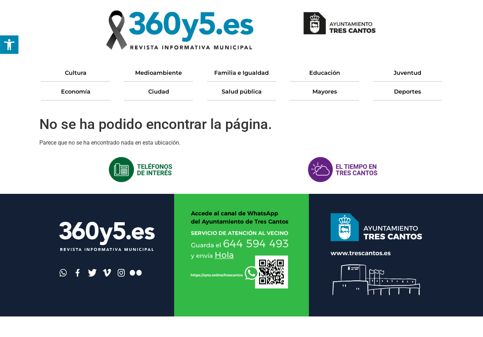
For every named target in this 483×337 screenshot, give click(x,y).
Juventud (407, 72)
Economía (75, 91)
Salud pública (242, 91)
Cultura (76, 72)
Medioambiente (158, 72)
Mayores (324, 91)
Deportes (407, 91)
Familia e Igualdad (241, 72)
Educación (324, 72)
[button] (9, 44)
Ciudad (158, 91)
